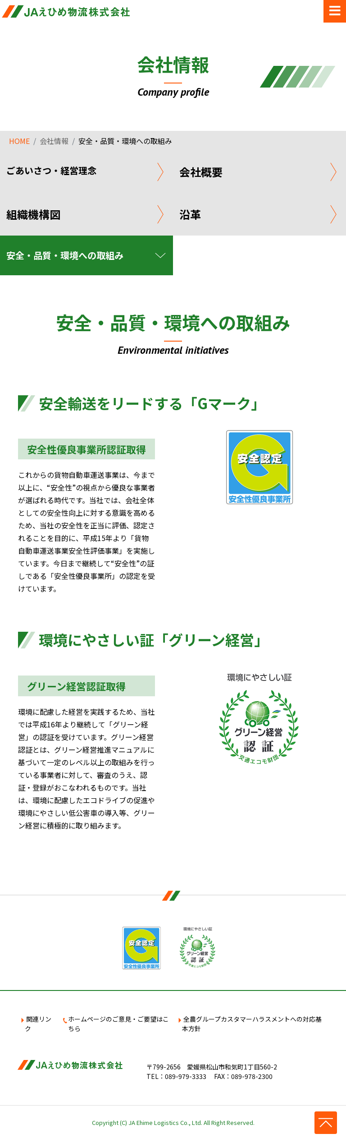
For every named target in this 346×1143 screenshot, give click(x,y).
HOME (19, 140)
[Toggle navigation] (334, 11)
